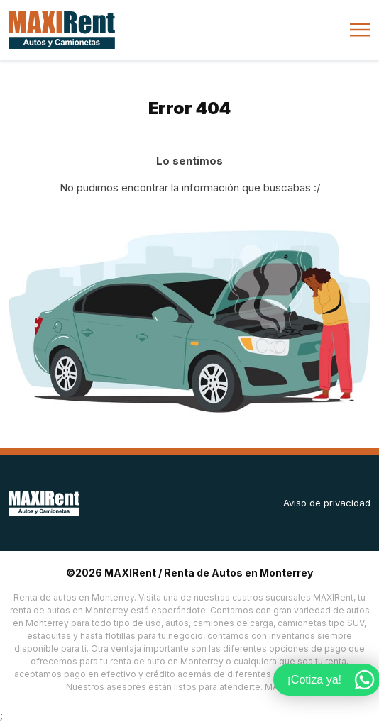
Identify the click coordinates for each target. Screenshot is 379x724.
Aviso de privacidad (326, 502)
